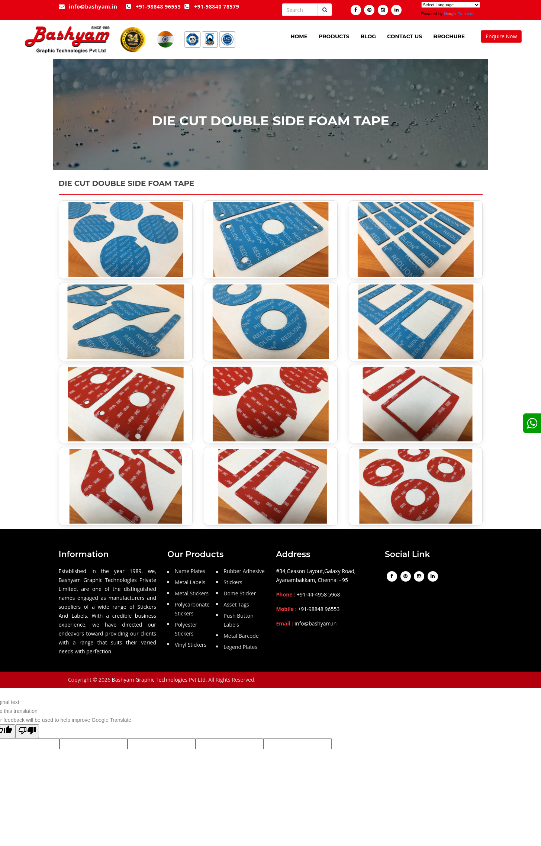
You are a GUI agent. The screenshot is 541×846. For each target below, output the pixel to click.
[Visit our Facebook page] (356, 10)
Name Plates (190, 571)
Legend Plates (240, 646)
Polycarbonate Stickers (192, 609)
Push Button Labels (238, 620)
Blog (368, 36)
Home (298, 36)
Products (334, 36)
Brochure (449, 36)
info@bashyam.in (88, 6)
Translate (459, 14)
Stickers (232, 582)
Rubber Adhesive (244, 571)
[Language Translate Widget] (450, 5)
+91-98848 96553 (153, 6)
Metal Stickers (192, 593)
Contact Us (404, 36)
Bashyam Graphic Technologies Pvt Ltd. (159, 679)
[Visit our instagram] (383, 10)
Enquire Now (501, 36)
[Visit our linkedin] (396, 10)
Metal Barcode (241, 635)
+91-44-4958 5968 (318, 594)
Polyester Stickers (186, 629)
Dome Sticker (239, 593)
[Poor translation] (27, 731)
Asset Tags (236, 604)
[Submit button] (325, 9)
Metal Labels (190, 582)
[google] (532, 423)
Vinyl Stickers (190, 644)
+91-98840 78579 (211, 6)
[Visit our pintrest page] (369, 10)
